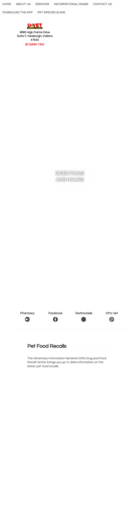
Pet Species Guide (51, 12)
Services (42, 4)
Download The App (17, 12)
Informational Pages (71, 4)
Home (6, 4)
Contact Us (102, 4)
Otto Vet (112, 313)
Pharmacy (27, 313)
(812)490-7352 (34, 44)
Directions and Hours (69, 176)
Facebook (55, 313)
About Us (23, 4)
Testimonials (83, 313)
